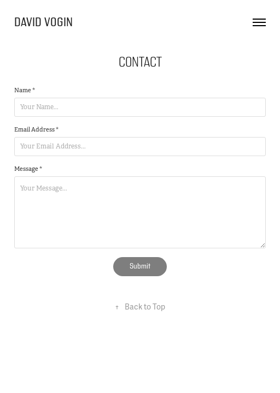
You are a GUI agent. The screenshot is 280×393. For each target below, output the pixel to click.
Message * (28, 168)
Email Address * (36, 129)
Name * (24, 90)
